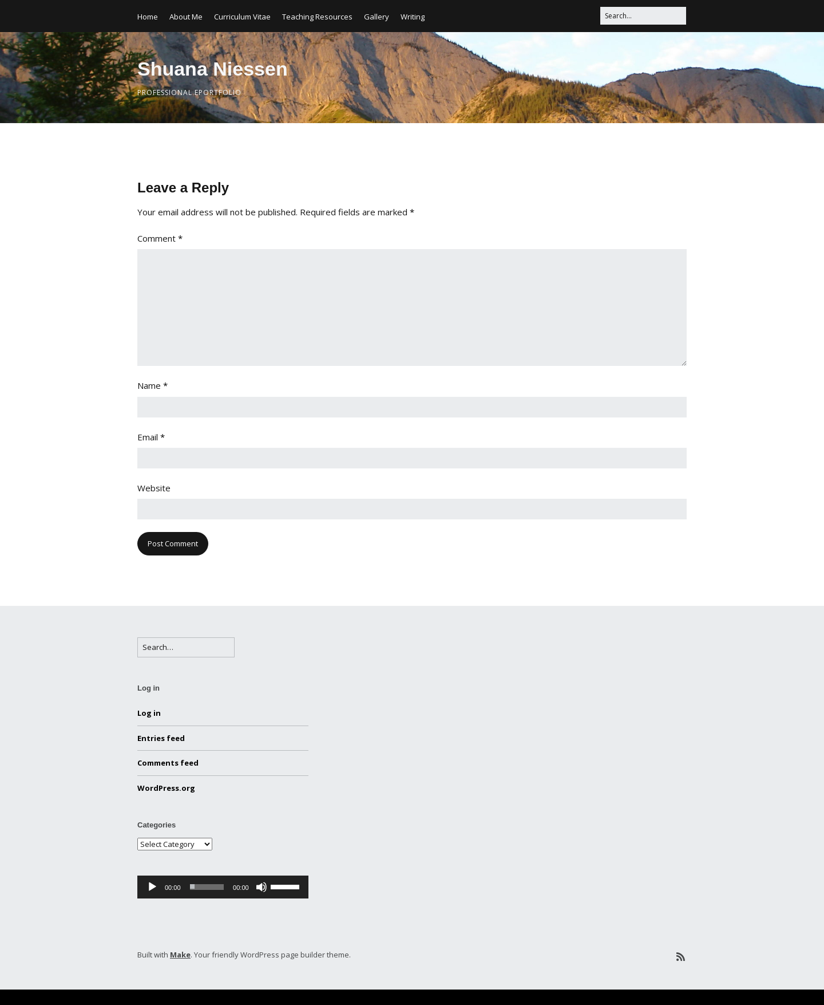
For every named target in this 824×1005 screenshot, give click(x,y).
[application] (222, 887)
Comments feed (168, 763)
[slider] (207, 887)
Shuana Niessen (212, 69)
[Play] (152, 887)
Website (154, 488)
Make (180, 954)
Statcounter (30, 997)
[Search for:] (643, 15)
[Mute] (261, 887)
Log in (149, 713)
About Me (186, 16)
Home (147, 16)
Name (152, 385)
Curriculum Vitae (242, 16)
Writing (413, 16)
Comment (160, 238)
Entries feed (161, 738)
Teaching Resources (317, 16)
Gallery (376, 16)
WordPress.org (166, 788)
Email (151, 437)
